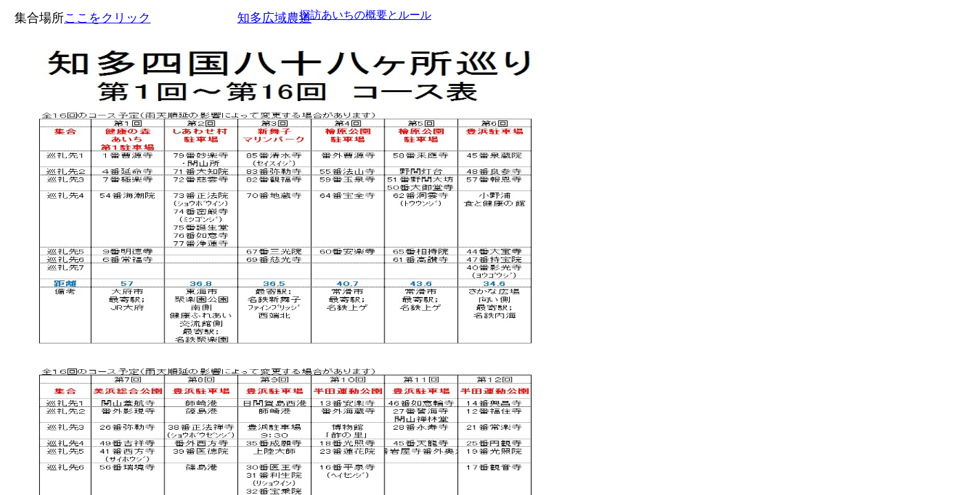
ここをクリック (107, 18)
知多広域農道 (274, 18)
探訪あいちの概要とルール (365, 15)
